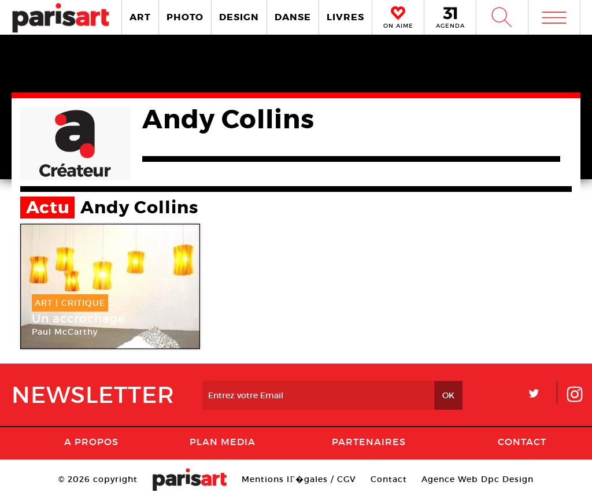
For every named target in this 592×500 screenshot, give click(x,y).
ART (140, 17)
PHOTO (185, 17)
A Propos (91, 441)
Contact (522, 441)
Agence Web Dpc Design (477, 479)
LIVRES (345, 17)
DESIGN (239, 17)
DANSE (293, 17)
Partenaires (369, 441)
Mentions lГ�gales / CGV (299, 479)
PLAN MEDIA (223, 441)
